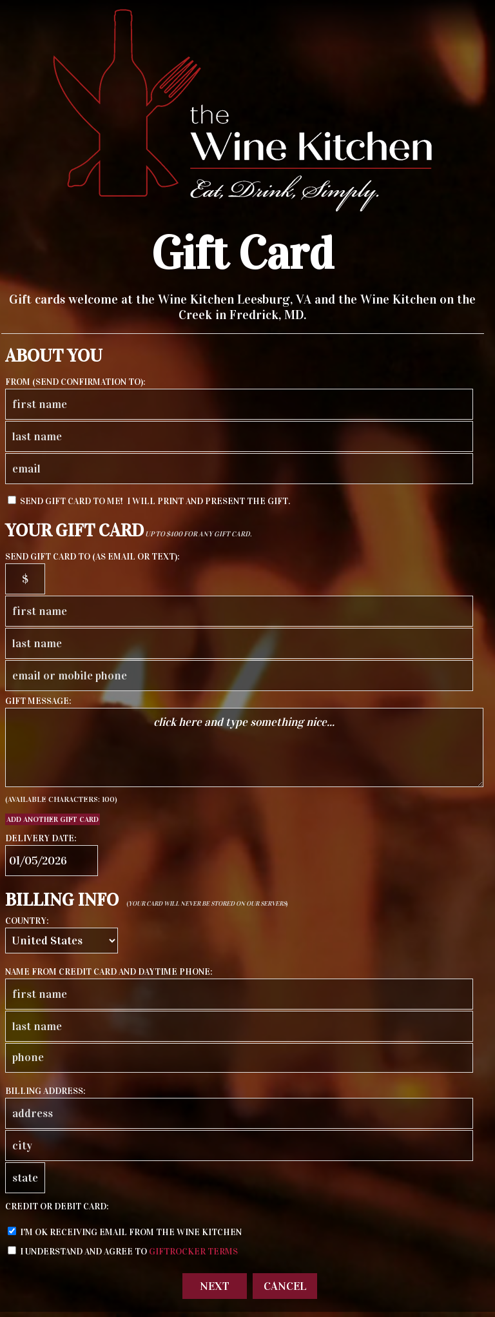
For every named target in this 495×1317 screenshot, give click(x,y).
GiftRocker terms (193, 1251)
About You (53, 356)
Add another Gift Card (52, 819)
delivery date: (41, 838)
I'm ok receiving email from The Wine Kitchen (125, 1232)
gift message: (38, 701)
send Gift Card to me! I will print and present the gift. (149, 501)
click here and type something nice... (244, 747)
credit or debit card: (57, 1206)
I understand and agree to (123, 1251)
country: (27, 920)
